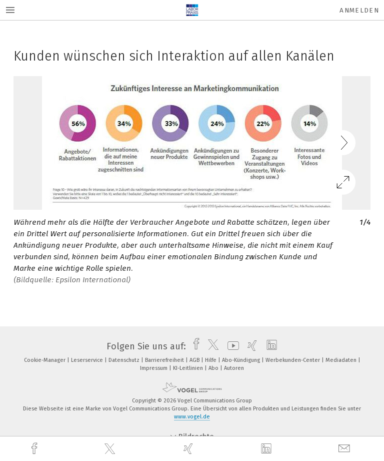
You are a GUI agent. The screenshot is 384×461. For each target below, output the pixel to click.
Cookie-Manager (45, 360)
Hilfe (211, 360)
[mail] (345, 448)
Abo (214, 368)
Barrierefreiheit (165, 360)
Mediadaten (342, 360)
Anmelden (359, 10)
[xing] (189, 448)
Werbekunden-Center (294, 360)
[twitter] (111, 449)
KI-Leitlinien (188, 368)
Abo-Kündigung (242, 360)
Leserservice (87, 360)
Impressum (154, 368)
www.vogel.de (192, 416)
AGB (195, 360)
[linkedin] (267, 448)
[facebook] (36, 448)
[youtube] (230, 346)
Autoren (234, 368)
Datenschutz (124, 360)
